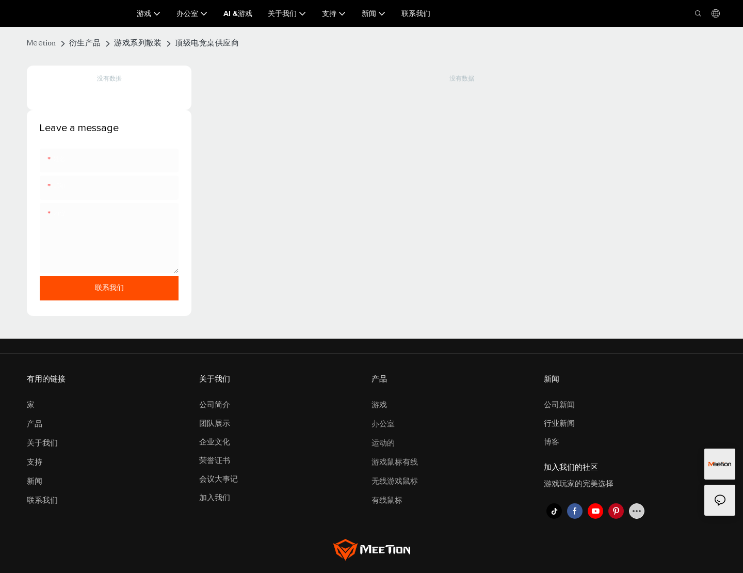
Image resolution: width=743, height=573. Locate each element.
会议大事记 (218, 479)
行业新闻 (559, 423)
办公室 (383, 424)
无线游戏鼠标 (395, 481)
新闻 (34, 481)
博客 (551, 442)
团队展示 (214, 423)
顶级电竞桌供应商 (207, 43)
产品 (34, 424)
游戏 (379, 405)
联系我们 (42, 500)
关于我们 (42, 443)
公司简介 (214, 405)
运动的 (383, 443)
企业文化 (214, 442)
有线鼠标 (387, 500)
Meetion (41, 43)
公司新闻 (559, 405)
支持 (34, 462)
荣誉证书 (214, 461)
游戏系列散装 (138, 43)
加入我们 (214, 498)
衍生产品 (85, 43)
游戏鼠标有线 (395, 462)
